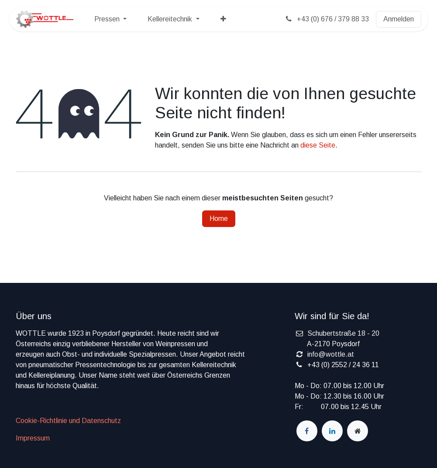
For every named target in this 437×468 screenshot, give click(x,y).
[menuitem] (110, 19)
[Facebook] (306, 430)
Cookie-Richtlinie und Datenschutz (68, 420)
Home (219, 218)
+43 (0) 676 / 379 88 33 (326, 19)
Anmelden (398, 19)
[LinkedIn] (332, 430)
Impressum (33, 438)
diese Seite (317, 145)
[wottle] (357, 430)
